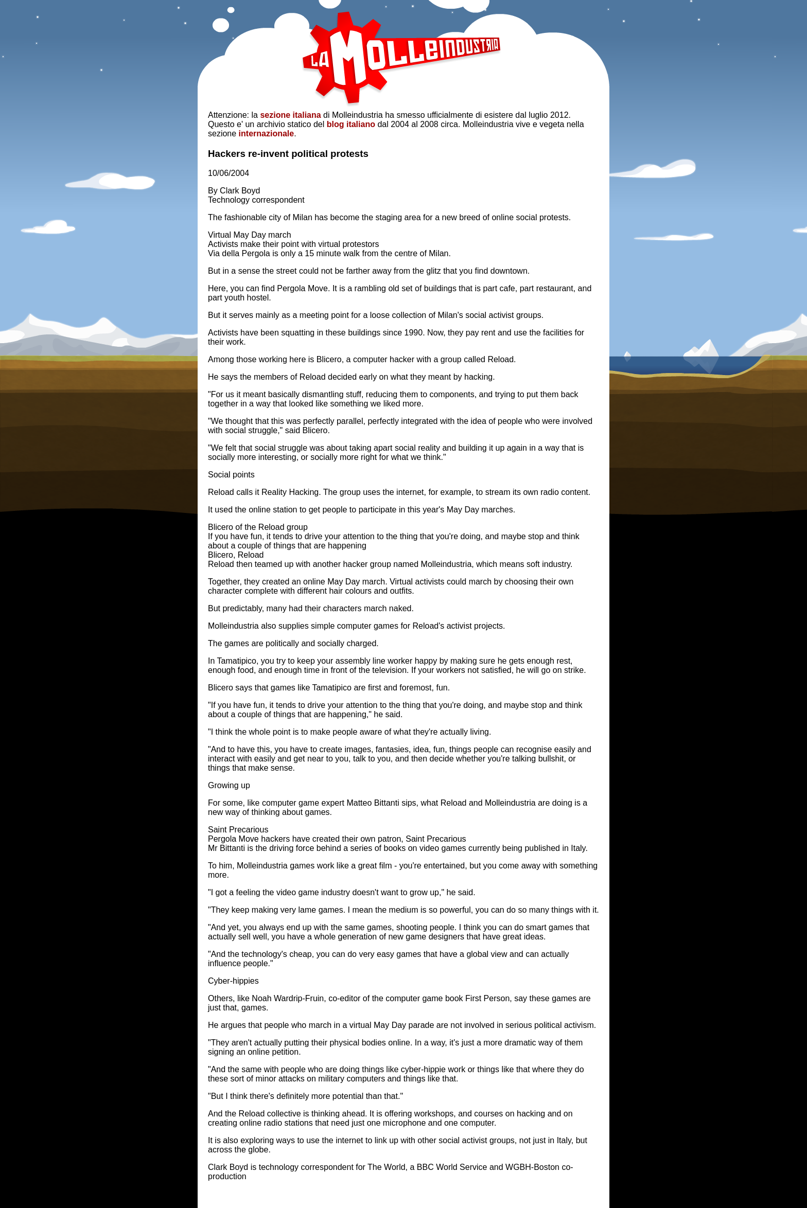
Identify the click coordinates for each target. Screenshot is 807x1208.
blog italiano (351, 124)
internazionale (266, 133)
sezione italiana (290, 115)
